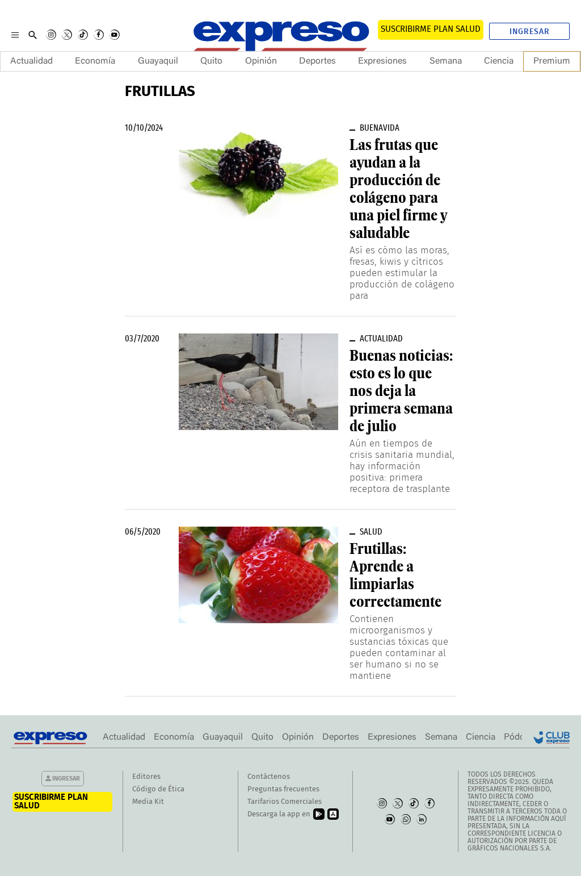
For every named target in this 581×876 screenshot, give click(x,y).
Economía (95, 61)
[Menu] (15, 34)
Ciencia (498, 61)
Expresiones (382, 61)
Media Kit (148, 802)
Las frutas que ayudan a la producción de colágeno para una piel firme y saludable (398, 189)
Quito (211, 61)
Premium (551, 61)
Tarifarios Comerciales (284, 802)
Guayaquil (158, 61)
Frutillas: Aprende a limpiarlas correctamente (395, 575)
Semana (446, 61)
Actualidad (31, 61)
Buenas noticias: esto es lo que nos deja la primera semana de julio (401, 391)
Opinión (261, 61)
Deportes (317, 61)
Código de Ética (158, 789)
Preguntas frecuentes (283, 789)
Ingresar (530, 32)
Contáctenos (268, 777)
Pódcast (520, 737)
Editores (146, 777)
